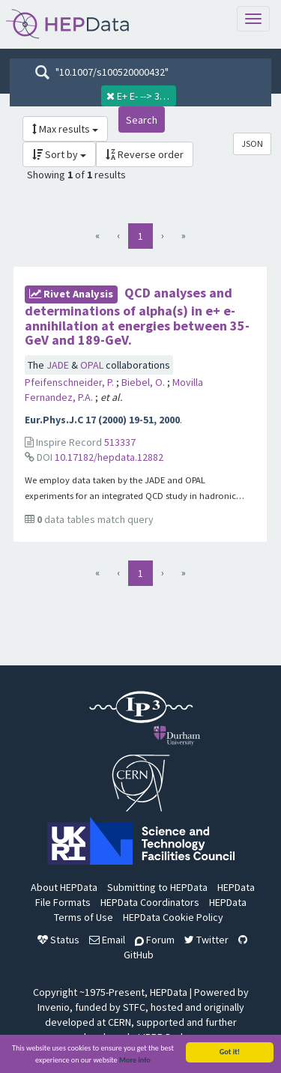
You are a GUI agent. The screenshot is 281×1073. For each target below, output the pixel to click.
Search (141, 120)
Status (58, 939)
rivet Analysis (71, 293)
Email (107, 939)
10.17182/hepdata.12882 (109, 457)
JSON (252, 143)
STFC (134, 1007)
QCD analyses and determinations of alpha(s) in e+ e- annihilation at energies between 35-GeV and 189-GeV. (137, 316)
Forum (155, 939)
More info (135, 1061)
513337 (120, 442)
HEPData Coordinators (149, 902)
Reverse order (145, 154)
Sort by (59, 154)
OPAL (93, 365)
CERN (119, 1022)
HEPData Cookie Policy (173, 917)
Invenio (53, 1007)
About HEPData (64, 887)
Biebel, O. (144, 382)
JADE (58, 365)
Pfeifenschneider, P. (70, 382)
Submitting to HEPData (157, 887)
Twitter (206, 939)
